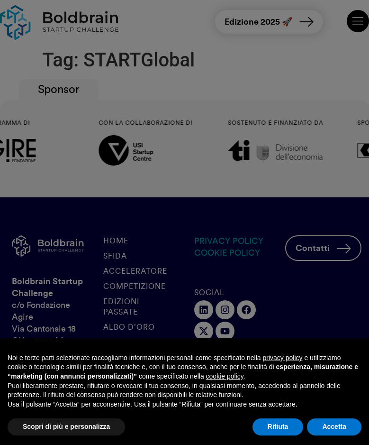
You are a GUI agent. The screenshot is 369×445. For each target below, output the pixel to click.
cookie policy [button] (224, 376)
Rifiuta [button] (278, 426)
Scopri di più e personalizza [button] (66, 426)
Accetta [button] (334, 426)
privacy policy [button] (283, 358)
